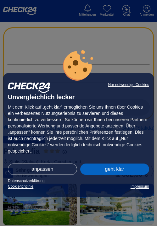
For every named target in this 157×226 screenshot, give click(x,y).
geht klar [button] (114, 169)
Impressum (140, 186)
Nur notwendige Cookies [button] (128, 85)
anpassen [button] (42, 169)
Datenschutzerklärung (26, 181)
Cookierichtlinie (20, 186)
